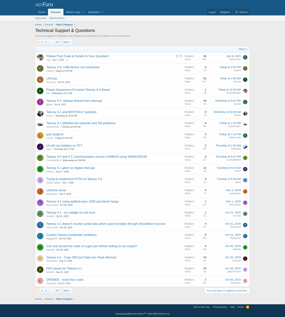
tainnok (237, 81)
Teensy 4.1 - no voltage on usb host (70, 212)
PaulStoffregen (233, 93)
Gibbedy (50, 250)
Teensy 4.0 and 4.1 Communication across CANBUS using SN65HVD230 (96, 156)
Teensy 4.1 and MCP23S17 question (71, 112)
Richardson (51, 261)
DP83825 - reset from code (64, 279)
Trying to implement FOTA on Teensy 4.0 (74, 179)
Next (66, 42)
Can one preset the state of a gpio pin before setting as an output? (91, 246)
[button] (83, 12)
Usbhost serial (56, 190)
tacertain (236, 260)
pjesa (238, 182)
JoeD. (49, 149)
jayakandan (51, 194)
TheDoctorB (52, 227)
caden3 (49, 71)
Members (94, 12)
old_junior (51, 82)
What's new (73, 12)
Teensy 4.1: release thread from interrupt (74, 101)
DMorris (50, 171)
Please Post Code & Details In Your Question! (77, 56)
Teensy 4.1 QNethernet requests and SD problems (81, 123)
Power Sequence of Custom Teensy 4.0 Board (78, 89)
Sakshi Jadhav (53, 182)
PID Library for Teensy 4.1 (64, 268)
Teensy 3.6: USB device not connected (72, 67)
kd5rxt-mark (235, 59)
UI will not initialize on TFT (64, 145)
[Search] (241, 12)
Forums (56, 12)
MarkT (238, 171)
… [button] (51, 42)
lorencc (49, 138)
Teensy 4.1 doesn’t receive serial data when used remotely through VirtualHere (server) (106, 224)
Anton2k (50, 216)
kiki (47, 93)
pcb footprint (54, 134)
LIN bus (51, 78)
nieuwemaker (52, 127)
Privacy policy (220, 307)
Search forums (57, 18)
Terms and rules (201, 307)
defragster (236, 149)
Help (232, 307)
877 (58, 42)
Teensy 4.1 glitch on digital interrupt (70, 168)
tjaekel (49, 104)
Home (41, 12)
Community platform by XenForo (142, 314)
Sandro (49, 115)
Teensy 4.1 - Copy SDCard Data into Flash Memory (81, 257)
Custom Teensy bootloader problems (71, 235)
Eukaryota (51, 283)
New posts (40, 18)
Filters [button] (241, 49)
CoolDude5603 (53, 160)
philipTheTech (234, 271)
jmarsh (237, 104)
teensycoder (52, 205)
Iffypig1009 (51, 238)
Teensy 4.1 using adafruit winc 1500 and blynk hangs (82, 201)
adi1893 (50, 272)
